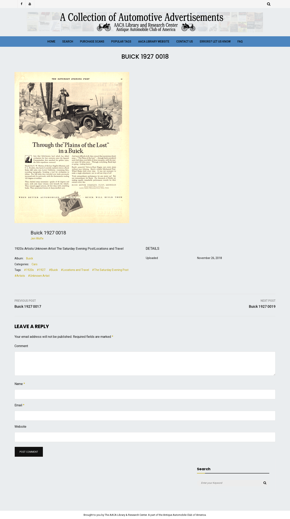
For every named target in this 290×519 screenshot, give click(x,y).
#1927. (41, 269)
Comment (21, 346)
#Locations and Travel (75, 269)
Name (19, 384)
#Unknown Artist (39, 275)
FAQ (240, 41)
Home (51, 41)
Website (20, 427)
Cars (34, 264)
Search (67, 41)
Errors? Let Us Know (215, 41)
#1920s (29, 269)
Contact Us (184, 41)
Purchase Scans (92, 41)
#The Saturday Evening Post (110, 269)
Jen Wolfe (37, 238)
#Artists (19, 275)
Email (19, 405)
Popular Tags (121, 41)
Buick (29, 258)
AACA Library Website (153, 41)
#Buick (53, 269)
